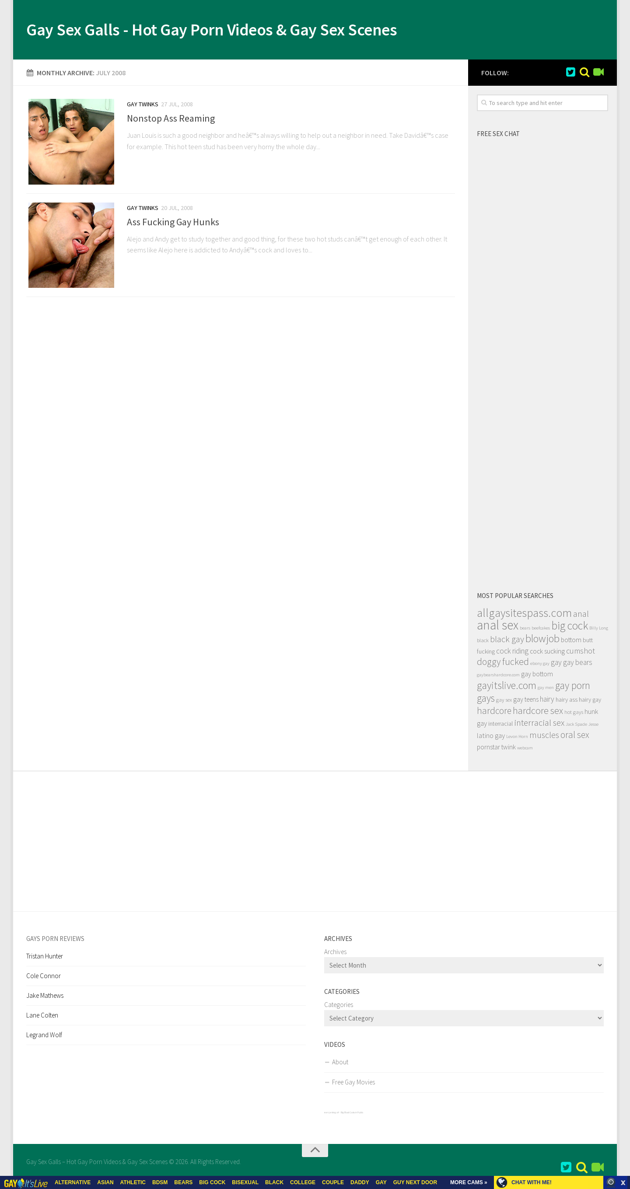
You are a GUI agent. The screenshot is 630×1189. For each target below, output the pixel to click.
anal (581, 615)
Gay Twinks (142, 106)
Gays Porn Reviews (55, 940)
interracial (500, 725)
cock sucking (547, 653)
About (340, 1064)
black (483, 642)
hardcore (494, 712)
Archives (335, 953)
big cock (569, 627)
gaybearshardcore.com (498, 676)
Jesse (593, 726)
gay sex (504, 701)
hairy (547, 701)
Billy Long (598, 630)
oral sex (574, 736)
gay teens (526, 701)
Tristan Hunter (44, 958)
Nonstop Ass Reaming (171, 120)
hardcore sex (538, 712)
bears (525, 630)
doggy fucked (503, 663)
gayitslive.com (506, 687)
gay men (546, 689)
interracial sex (539, 724)
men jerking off (331, 1114)
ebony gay (540, 665)
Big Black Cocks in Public (352, 1114)
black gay (507, 641)
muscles (544, 736)
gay (556, 664)
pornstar (488, 749)
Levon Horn (517, 738)
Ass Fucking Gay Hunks (173, 225)
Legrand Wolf (44, 1036)
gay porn (572, 687)
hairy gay (590, 701)
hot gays (573, 713)
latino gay (491, 737)
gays (486, 699)
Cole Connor (43, 977)
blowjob (542, 640)
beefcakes (541, 630)
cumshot (580, 652)
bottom (571, 641)
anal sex (497, 627)
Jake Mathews (44, 997)
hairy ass (567, 701)
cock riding (512, 652)
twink (508, 749)
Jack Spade (576, 726)
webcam (525, 749)
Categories (338, 1006)
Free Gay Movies (353, 1084)
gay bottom (537, 675)
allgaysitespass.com (524, 614)
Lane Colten (42, 1017)
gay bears (577, 664)
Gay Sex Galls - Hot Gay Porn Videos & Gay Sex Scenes (230, 30)
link (622, 1052)
